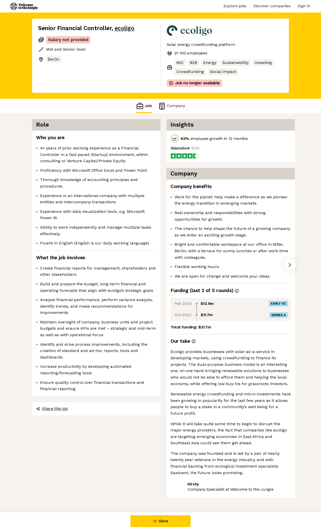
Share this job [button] (52, 408)
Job (144, 106)
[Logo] (24, 6)
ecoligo (124, 28)
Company (171, 106)
